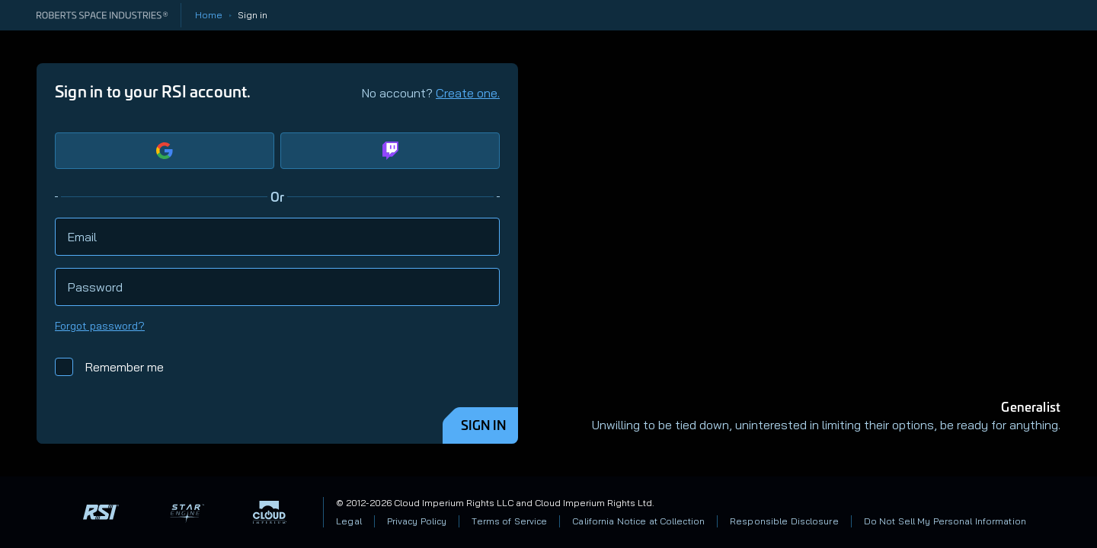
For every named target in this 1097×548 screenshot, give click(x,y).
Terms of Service (509, 521)
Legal (349, 521)
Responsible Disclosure (784, 521)
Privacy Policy (417, 521)
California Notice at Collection (638, 521)
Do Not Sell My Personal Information (945, 521)
